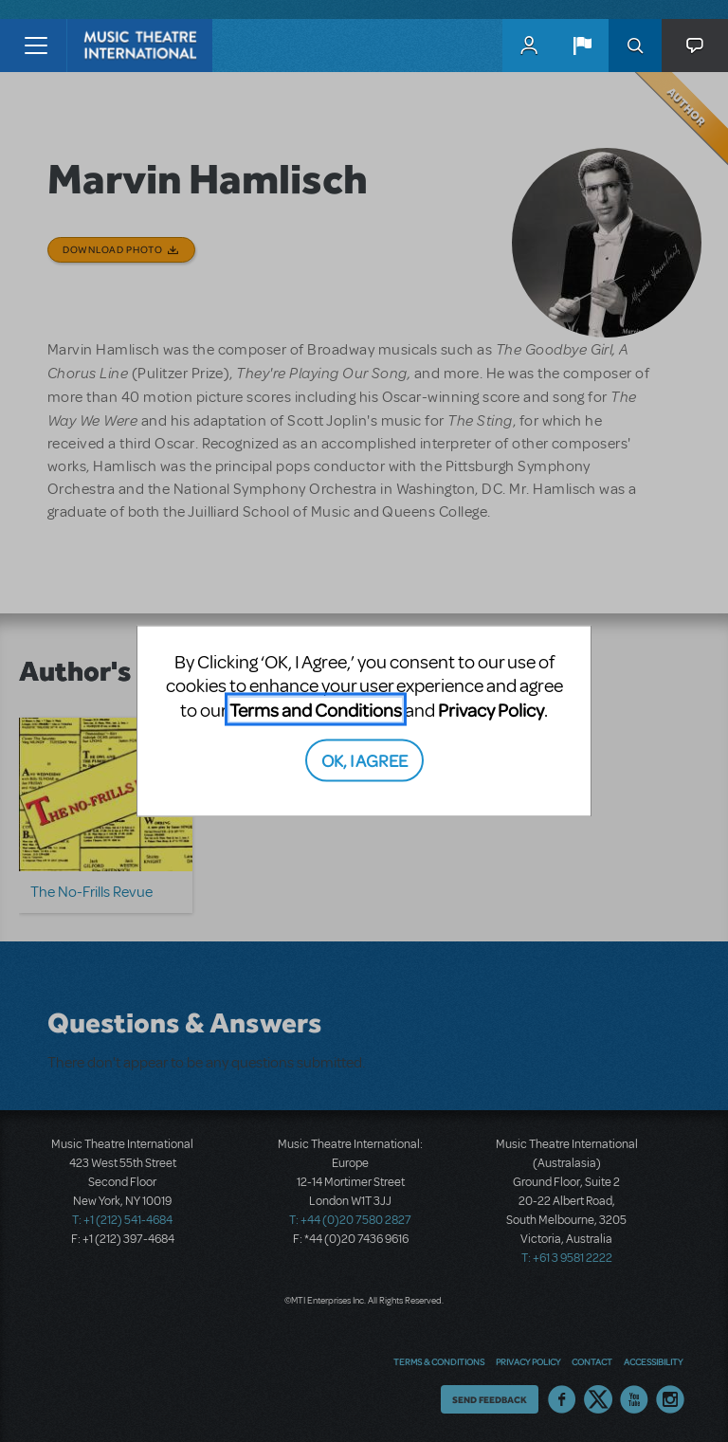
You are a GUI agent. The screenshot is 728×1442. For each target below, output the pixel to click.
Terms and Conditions (315, 709)
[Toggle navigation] (35, 45)
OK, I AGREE (364, 760)
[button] (582, 45)
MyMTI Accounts (528, 45)
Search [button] (635, 45)
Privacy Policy (491, 709)
